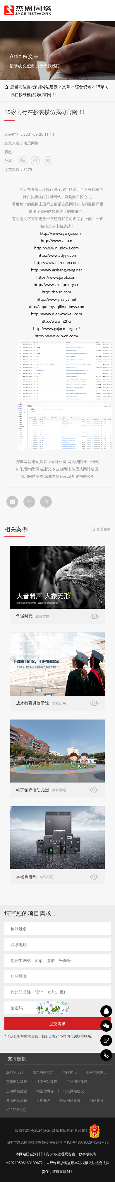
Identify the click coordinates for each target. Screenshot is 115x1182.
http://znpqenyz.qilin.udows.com (56, 306)
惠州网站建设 (16, 1082)
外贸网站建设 (69, 1100)
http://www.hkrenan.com (56, 262)
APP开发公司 (16, 1110)
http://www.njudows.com (56, 248)
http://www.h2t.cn (56, 321)
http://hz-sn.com (57, 292)
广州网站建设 (76, 1082)
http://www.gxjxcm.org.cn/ (56, 328)
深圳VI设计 (14, 1072)
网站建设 (97, 1100)
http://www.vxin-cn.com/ (56, 336)
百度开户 (43, 1100)
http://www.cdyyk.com (57, 255)
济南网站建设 (96, 1072)
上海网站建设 (16, 1091)
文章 (66, 86)
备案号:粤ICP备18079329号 (73, 1142)
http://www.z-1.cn (56, 240)
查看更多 (104, 529)
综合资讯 (83, 86)
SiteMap (102, 1142)
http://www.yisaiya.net (56, 299)
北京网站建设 (73, 1091)
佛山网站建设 (16, 1100)
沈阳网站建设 (46, 1082)
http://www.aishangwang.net (56, 270)
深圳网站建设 (45, 86)
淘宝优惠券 (45, 1091)
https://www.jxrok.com (56, 277)
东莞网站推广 (43, 1072)
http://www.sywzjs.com (61, 233)
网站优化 (70, 1072)
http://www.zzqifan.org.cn (56, 284)
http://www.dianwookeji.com (56, 314)
